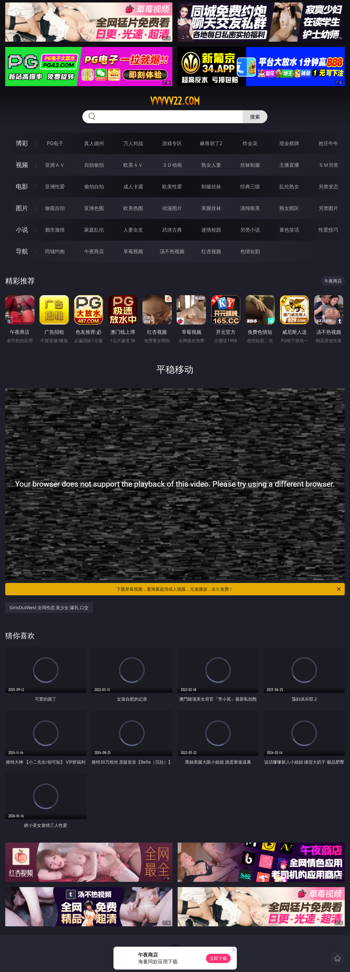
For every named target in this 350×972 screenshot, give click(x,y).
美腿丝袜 (211, 208)
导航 (22, 251)
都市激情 (55, 229)
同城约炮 (55, 251)
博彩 (22, 143)
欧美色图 (133, 208)
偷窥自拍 (55, 208)
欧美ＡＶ (133, 164)
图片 (22, 208)
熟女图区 (289, 208)
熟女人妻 (211, 164)
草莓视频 (133, 251)
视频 (22, 165)
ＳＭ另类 (328, 164)
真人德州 (94, 143)
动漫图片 (172, 208)
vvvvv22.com (175, 101)
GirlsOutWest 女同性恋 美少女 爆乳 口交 (49, 607)
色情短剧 (250, 251)
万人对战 (133, 143)
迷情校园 (211, 229)
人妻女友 (133, 229)
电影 (22, 186)
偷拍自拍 (94, 186)
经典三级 (250, 186)
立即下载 (218, 958)
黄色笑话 (289, 229)
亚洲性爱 (55, 186)
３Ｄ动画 (172, 164)
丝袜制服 (250, 164)
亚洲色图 (94, 208)
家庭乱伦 (94, 229)
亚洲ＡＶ (55, 164)
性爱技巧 (328, 229)
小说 (22, 229)
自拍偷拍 (94, 164)
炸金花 (250, 143)
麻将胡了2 (211, 143)
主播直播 (289, 164)
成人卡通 (133, 186)
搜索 (255, 116)
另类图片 (328, 208)
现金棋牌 (289, 143)
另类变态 (328, 186)
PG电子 (55, 143)
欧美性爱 (172, 186)
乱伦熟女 (289, 186)
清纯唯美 (250, 208)
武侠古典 (172, 229)
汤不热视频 (172, 251)
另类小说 (250, 229)
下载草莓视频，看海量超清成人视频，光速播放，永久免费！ (229, 589)
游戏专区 (172, 143)
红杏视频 (211, 251)
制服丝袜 (211, 186)
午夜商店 (94, 251)
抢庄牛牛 (328, 143)
